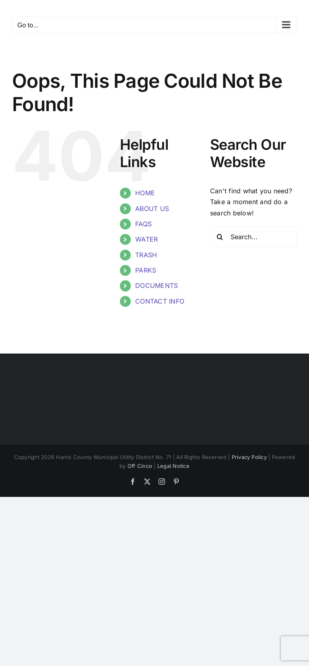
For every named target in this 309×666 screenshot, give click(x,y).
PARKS (145, 270)
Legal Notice (173, 466)
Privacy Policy (249, 457)
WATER (146, 239)
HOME (145, 193)
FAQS (143, 224)
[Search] (220, 237)
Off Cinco (140, 466)
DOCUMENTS (156, 285)
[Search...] (253, 237)
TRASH (146, 255)
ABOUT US (152, 209)
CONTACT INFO (159, 301)
